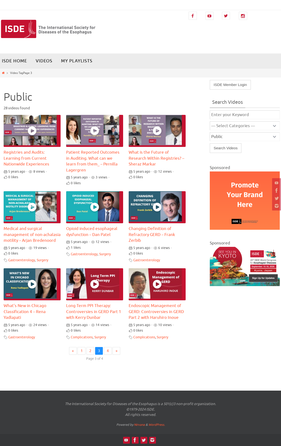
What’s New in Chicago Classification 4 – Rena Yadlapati (25, 311)
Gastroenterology (21, 260)
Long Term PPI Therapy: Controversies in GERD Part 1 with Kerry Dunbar (93, 311)
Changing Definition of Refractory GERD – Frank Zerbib (152, 234)
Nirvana (139, 425)
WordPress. (156, 425)
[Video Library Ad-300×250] (245, 228)
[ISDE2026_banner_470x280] (245, 285)
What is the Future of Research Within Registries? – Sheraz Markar (156, 158)
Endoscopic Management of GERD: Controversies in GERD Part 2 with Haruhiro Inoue (156, 311)
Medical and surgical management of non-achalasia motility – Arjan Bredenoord (32, 234)
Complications (82, 337)
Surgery (42, 260)
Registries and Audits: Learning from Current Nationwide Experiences (26, 158)
